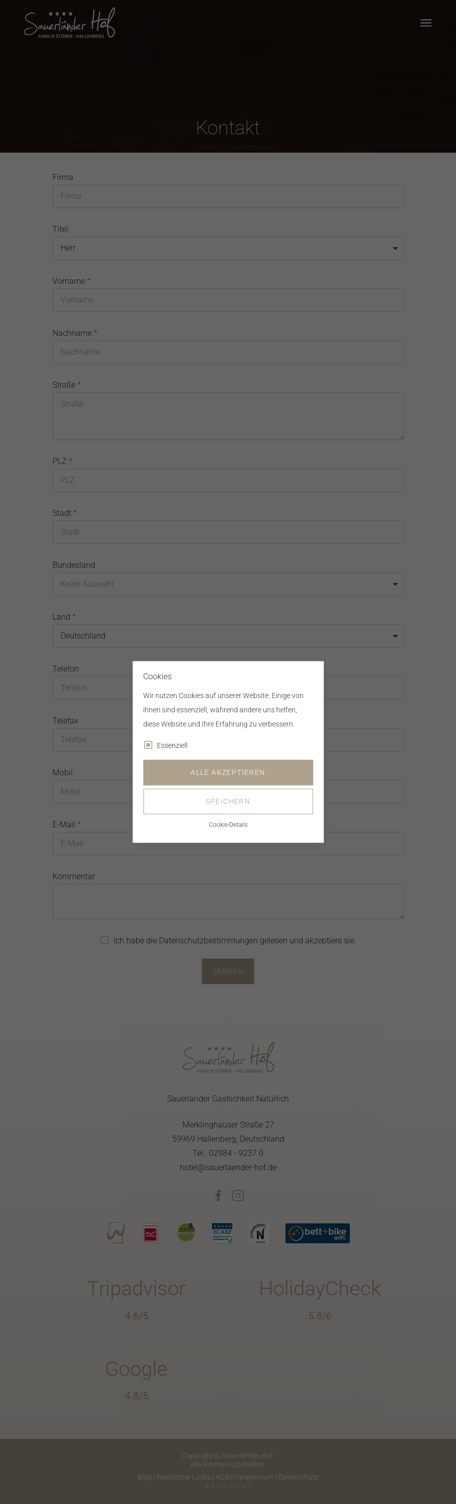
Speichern (228, 802)
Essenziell (172, 746)
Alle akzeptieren (228, 773)
